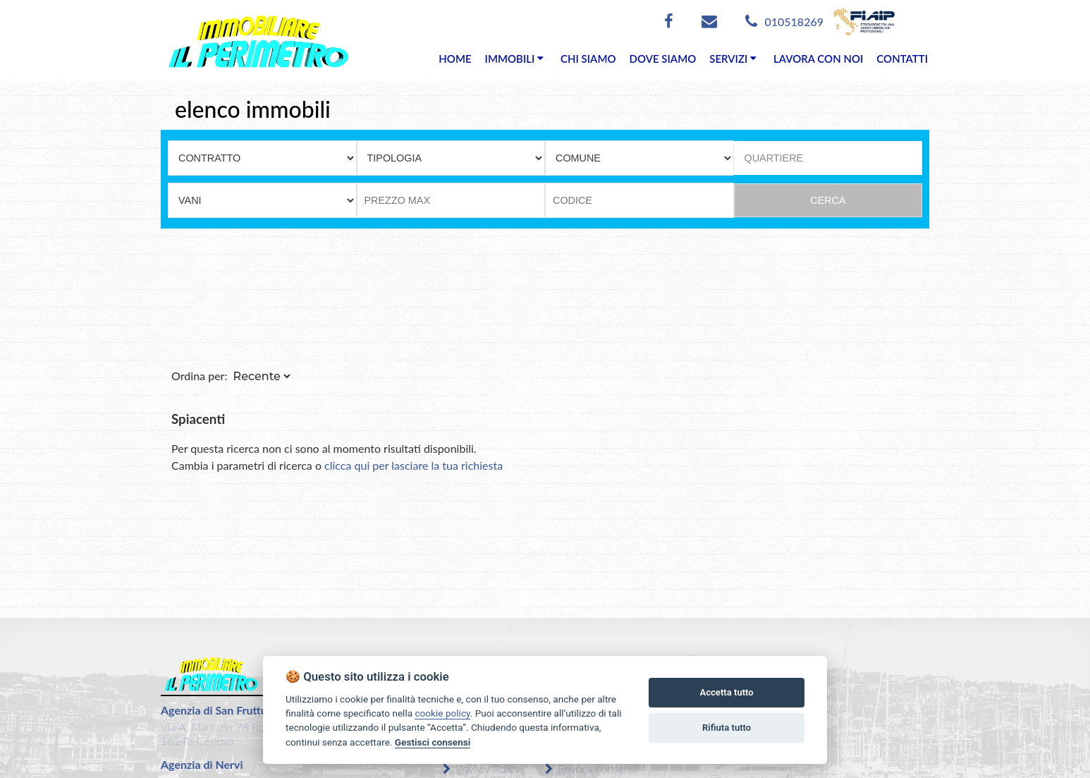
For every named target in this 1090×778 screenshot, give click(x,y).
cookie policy (442, 713)
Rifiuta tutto (726, 727)
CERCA (827, 200)
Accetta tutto (726, 692)
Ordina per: (199, 375)
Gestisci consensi (432, 742)
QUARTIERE (774, 158)
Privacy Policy (481, 768)
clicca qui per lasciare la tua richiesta (413, 465)
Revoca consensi (591, 768)
